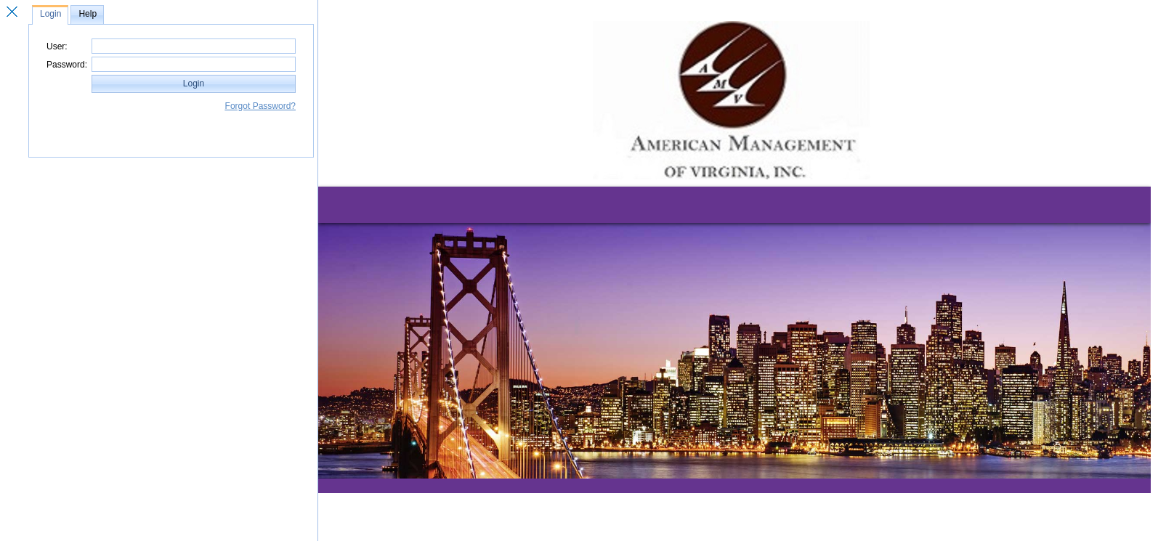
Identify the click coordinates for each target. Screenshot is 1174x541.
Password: (66, 65)
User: (57, 46)
